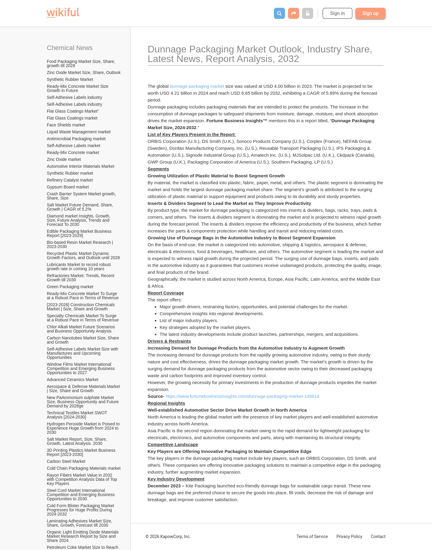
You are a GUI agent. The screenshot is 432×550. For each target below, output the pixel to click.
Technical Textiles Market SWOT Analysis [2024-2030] (77, 414)
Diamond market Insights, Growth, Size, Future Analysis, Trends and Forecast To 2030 (79, 220)
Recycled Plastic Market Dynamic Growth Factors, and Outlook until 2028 (83, 255)
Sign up (370, 13)
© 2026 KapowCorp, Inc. (168, 536)
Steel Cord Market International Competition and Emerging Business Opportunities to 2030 (81, 494)
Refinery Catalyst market (70, 180)
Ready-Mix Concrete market (73, 152)
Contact (378, 536)
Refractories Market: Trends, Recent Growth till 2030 (81, 277)
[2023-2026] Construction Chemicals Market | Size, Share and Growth (81, 306)
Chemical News (70, 48)
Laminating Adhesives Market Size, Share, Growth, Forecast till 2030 (80, 523)
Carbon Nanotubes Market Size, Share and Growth (83, 340)
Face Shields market (66, 125)
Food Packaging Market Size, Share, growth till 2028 (81, 63)
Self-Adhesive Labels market (73, 145)
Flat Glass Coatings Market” (73, 111)
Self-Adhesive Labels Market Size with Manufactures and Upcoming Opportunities (83, 353)
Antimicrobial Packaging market (76, 138)
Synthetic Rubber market (70, 173)
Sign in (337, 13)
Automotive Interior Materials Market (80, 166)
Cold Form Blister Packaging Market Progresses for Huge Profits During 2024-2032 (81, 509)
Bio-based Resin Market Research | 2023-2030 (80, 244)
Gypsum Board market (68, 187)
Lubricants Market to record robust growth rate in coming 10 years (79, 266)
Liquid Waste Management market (79, 131)
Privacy (349, 536)
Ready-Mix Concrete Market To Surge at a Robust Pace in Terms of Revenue (82, 295)
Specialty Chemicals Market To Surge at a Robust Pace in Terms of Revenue (82, 317)
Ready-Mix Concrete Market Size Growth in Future (78, 88)
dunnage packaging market (197, 86)
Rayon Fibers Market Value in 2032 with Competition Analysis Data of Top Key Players (82, 479)
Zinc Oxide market (64, 159)
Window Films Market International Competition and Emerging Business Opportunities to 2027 (81, 368)
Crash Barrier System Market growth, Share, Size (82, 195)
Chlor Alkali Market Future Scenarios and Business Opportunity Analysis (81, 328)
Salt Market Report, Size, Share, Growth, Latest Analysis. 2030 (77, 441)
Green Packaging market (70, 286)
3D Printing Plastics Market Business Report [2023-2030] (82, 452)
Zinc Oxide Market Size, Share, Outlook (84, 72)
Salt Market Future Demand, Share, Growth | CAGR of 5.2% (80, 207)
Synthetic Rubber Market (70, 79)
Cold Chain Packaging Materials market (84, 468)
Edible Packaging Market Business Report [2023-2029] (79, 233)
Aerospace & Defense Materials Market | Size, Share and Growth (84, 388)
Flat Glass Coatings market (72, 118)
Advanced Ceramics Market (72, 379)
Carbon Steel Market (66, 461)
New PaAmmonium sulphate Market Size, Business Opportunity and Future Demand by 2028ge (83, 401)
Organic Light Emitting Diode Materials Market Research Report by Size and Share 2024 (83, 536)
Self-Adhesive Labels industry (74, 97)
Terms (312, 536)
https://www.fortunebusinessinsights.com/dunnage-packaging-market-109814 (242, 396)
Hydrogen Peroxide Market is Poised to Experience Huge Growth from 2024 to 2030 (84, 428)
